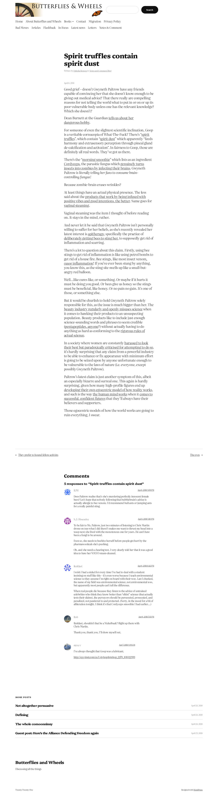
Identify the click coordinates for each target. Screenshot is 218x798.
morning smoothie (96, 159)
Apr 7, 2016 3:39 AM (127, 644)
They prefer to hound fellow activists (38, 455)
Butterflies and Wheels (39, 762)
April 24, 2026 (197, 705)
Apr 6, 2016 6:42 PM (146, 565)
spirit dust (107, 138)
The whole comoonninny (34, 724)
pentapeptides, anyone (81, 326)
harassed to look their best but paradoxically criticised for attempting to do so (108, 345)
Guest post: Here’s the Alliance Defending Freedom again (57, 733)
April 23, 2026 (197, 733)
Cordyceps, (72, 163)
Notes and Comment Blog (100, 70)
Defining (21, 715)
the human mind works (110, 394)
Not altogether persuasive (34, 705)
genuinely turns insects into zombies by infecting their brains (104, 165)
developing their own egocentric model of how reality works (108, 389)
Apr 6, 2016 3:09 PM (146, 490)
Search (149, 9)
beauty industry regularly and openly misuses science (103, 308)
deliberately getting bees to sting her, (91, 238)
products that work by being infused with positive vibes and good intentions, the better (105, 198)
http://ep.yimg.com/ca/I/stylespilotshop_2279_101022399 (104, 657)
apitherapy (96, 233)
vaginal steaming (76, 205)
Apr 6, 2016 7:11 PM (146, 616)
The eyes (195, 455)
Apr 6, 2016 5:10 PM (146, 518)
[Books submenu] (73, 21)
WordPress (198, 789)
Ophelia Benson (80, 70)
